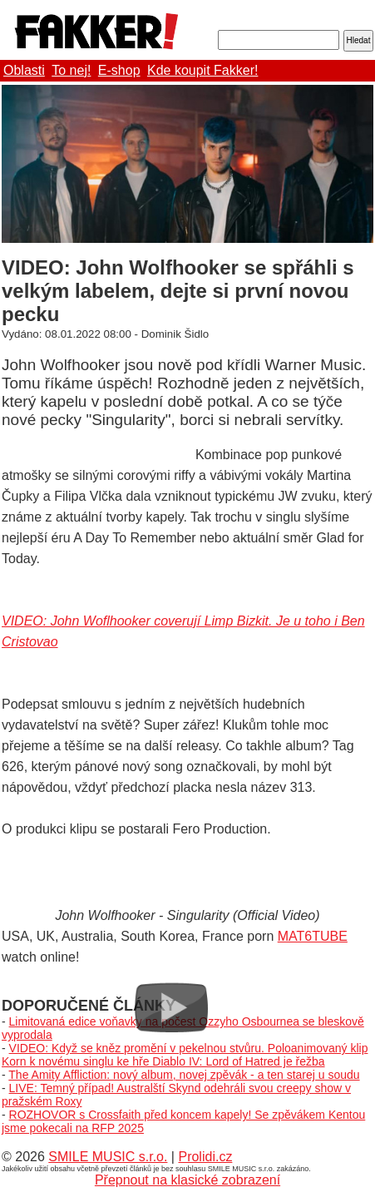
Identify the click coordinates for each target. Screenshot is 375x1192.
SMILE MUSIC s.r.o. (107, 1157)
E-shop (119, 70)
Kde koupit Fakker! (202, 70)
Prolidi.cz (205, 1157)
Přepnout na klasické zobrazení (187, 1180)
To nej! (71, 70)
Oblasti (24, 70)
